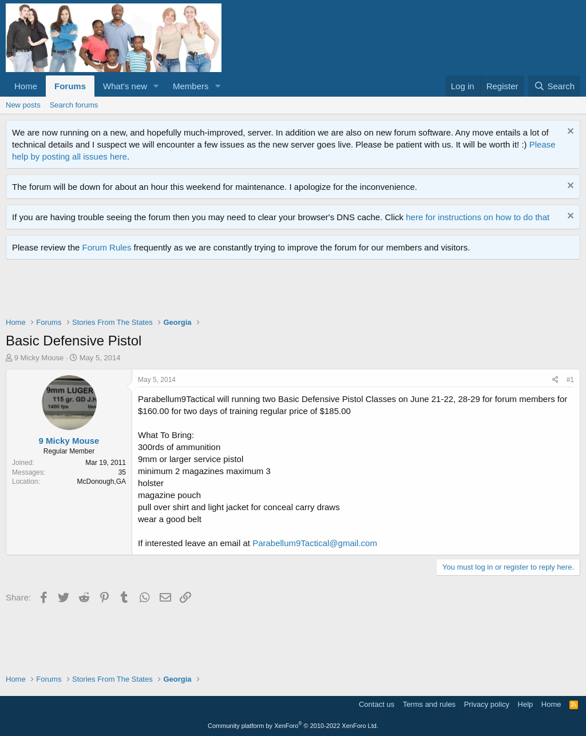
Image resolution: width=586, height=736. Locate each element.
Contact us (376, 704)
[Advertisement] (214, 291)
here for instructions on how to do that (477, 217)
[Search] (554, 86)
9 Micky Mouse (39, 357)
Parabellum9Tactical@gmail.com (314, 543)
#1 (570, 380)
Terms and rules (429, 704)
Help (525, 704)
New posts (23, 105)
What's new (125, 86)
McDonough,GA (101, 482)
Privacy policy (486, 704)
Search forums (74, 105)
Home (25, 86)
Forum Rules (107, 247)
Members (191, 86)
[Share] (555, 380)
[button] (156, 86)
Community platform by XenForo (293, 725)
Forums (70, 86)
